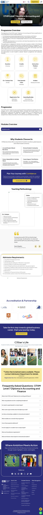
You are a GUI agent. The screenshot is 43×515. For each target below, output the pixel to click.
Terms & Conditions (14, 496)
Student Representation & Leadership (24, 492)
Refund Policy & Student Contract (15, 494)
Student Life (34, 486)
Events (33, 494)
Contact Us (34, 488)
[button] (15, 21)
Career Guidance (24, 485)
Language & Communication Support (24, 488)
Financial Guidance (25, 498)
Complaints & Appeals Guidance (25, 496)
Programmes (34, 484)
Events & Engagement (25, 503)
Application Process (15, 484)
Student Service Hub (25, 505)
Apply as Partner (14, 482)
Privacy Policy (13, 498)
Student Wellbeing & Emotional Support (25, 501)
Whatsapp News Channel (14, 491)
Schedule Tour (13, 488)
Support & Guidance (15, 486)
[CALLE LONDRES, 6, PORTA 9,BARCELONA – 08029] (2, 484)
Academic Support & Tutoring (25, 483)
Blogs (33, 492)
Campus (33, 490)
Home (33, 482)
